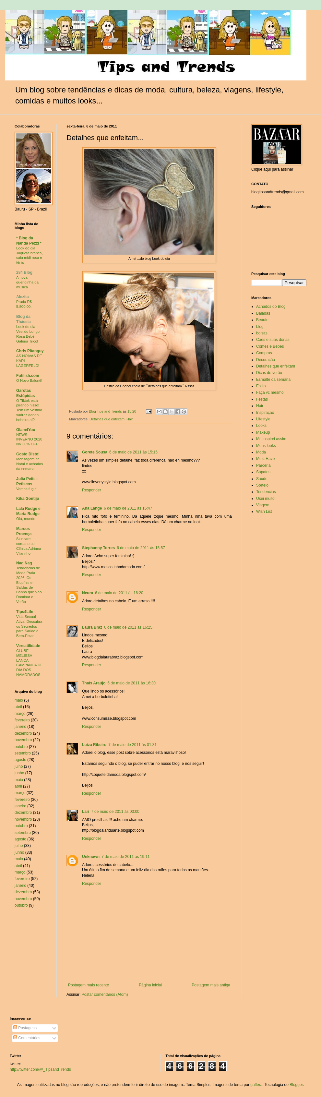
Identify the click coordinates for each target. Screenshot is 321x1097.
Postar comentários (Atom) (105, 994)
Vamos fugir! (26, 489)
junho (19, 773)
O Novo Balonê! (29, 380)
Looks (261, 425)
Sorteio (262, 485)
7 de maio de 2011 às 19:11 (125, 856)
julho (19, 766)
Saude (262, 478)
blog (260, 326)
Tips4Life (24, 611)
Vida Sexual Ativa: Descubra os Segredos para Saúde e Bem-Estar (29, 626)
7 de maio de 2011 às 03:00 (115, 811)
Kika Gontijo (27, 498)
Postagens (25, 1028)
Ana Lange (92, 508)
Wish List (264, 511)
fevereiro (22, 720)
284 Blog (24, 272)
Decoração (265, 359)
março (20, 713)
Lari (85, 811)
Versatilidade (28, 646)
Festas (262, 399)
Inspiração (265, 412)
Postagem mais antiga (211, 985)
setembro (23, 753)
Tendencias (266, 491)
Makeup (263, 432)
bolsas (262, 333)
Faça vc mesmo (270, 392)
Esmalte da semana (273, 379)
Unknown (91, 856)
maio (19, 700)
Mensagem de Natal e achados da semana (29, 464)
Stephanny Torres (98, 548)
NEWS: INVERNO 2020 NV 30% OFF (29, 439)
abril (18, 707)
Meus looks (266, 445)
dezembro (23, 733)
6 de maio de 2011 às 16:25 (128, 627)
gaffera (256, 1084)
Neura (87, 593)
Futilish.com (27, 375)
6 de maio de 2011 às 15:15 (133, 452)
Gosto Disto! (28, 454)
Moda (261, 452)
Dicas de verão (269, 372)
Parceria (263, 465)
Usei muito (265, 498)
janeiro (20, 726)
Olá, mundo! (26, 519)
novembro (23, 740)
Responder (91, 490)
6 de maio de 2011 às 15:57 (141, 548)
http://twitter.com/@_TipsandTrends (40, 1069)
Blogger (296, 1084)
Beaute (262, 320)
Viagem (262, 505)
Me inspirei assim (271, 439)
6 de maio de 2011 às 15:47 (128, 508)
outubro (21, 746)
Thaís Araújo (93, 683)
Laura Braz (92, 627)
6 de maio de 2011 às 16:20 (119, 593)
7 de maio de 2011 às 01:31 (132, 744)
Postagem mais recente (88, 985)
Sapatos (263, 472)
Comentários (26, 1038)
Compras (264, 353)
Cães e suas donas (273, 339)
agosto (20, 759)
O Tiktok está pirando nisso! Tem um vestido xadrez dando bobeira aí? (29, 410)
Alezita (22, 297)
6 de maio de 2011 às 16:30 (131, 683)
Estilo (261, 386)
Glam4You (25, 430)
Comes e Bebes (270, 346)
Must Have (265, 458)
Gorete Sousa (94, 452)
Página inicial (150, 985)
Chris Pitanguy (30, 351)
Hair (129, 419)
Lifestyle (263, 419)
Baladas (263, 313)
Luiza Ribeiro (94, 744)
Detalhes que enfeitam (107, 419)
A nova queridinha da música (27, 282)
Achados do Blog (271, 306)
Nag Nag (24, 563)
